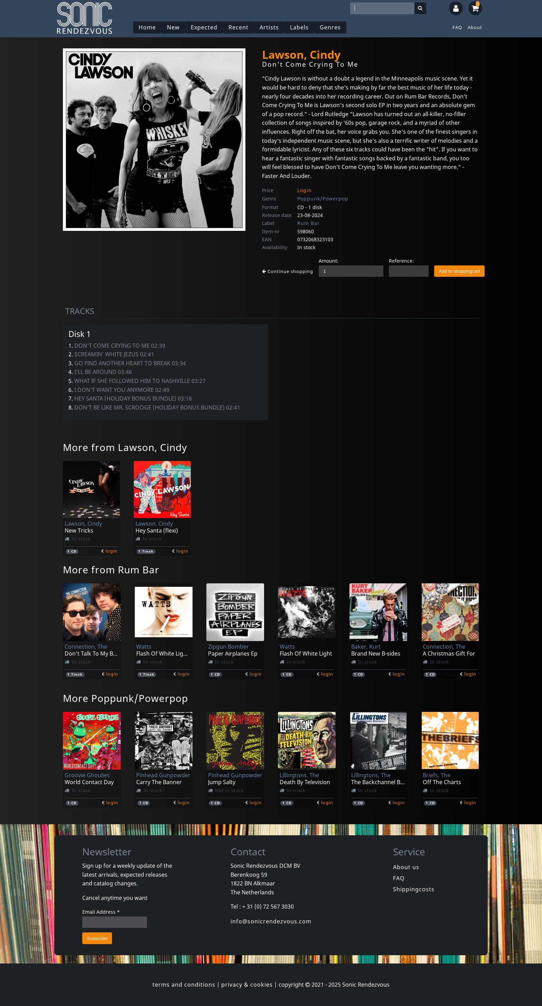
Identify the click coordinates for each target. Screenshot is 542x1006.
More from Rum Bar (111, 569)
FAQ (457, 27)
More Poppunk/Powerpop (125, 698)
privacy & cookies (247, 984)
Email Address (101, 912)
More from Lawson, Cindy (125, 447)
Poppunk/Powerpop (322, 198)
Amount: (328, 260)
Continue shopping (287, 271)
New (173, 27)
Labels (299, 27)
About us (406, 867)
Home (147, 27)
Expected (204, 27)
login (111, 551)
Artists (269, 27)
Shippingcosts (413, 889)
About (475, 27)
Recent (238, 27)
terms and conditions (183, 984)
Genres (330, 27)
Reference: (401, 260)
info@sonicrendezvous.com (271, 921)
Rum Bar (308, 223)
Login (304, 190)
